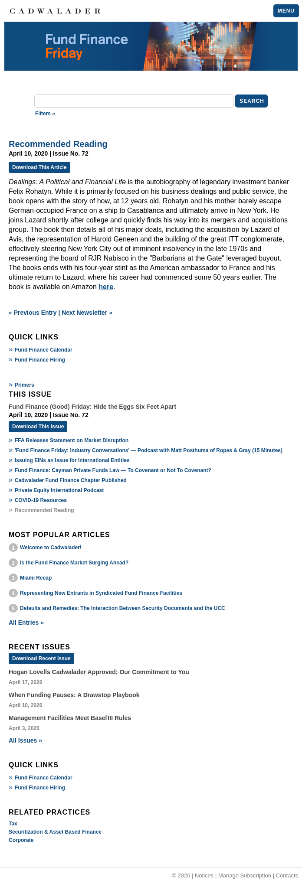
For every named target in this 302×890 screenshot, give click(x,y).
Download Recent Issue (41, 658)
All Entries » (26, 622)
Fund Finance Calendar (43, 350)
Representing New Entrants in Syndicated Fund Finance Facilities (101, 593)
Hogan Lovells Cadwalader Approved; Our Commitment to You (99, 671)
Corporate (21, 840)
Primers (24, 385)
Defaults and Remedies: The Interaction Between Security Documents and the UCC (122, 608)
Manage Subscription (244, 875)
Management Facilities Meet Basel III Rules (70, 717)
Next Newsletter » (87, 312)
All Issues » (25, 740)
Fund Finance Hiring (40, 360)
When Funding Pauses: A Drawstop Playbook (74, 694)
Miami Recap (36, 578)
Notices (204, 875)
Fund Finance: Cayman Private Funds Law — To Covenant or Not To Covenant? (113, 470)
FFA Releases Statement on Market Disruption (71, 440)
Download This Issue (38, 427)
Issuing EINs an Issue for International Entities (72, 460)
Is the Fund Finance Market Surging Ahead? (74, 563)
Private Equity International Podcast (59, 490)
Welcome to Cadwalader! (51, 547)
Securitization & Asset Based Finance (55, 832)
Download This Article (39, 167)
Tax (13, 824)
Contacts (287, 875)
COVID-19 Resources (41, 500)
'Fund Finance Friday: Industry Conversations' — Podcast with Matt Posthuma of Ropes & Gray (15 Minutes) (148, 450)
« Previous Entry (33, 312)
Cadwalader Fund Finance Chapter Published (71, 480)
